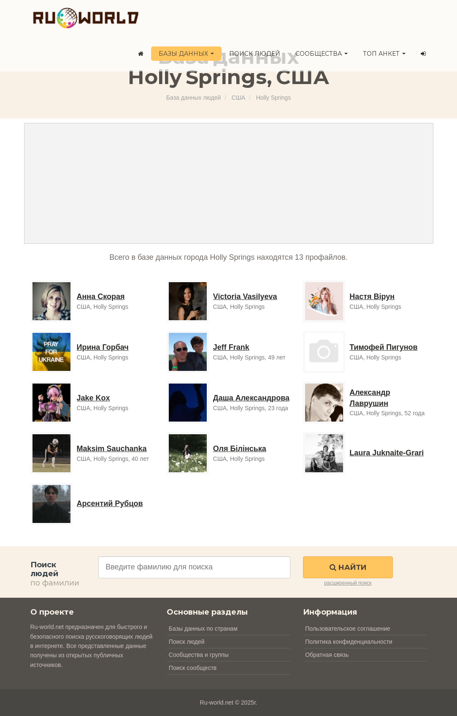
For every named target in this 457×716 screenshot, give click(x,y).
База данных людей (193, 97)
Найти (348, 567)
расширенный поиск (347, 583)
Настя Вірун (372, 296)
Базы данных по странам (203, 628)
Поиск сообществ (192, 667)
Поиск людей (254, 53)
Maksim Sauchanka (112, 448)
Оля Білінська (239, 448)
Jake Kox (93, 398)
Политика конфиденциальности (348, 641)
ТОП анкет (384, 53)
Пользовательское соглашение (347, 628)
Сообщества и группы (199, 654)
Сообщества (321, 53)
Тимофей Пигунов (383, 347)
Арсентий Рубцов (110, 503)
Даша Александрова (251, 398)
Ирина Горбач (103, 347)
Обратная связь (327, 654)
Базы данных (186, 53)
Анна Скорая (101, 296)
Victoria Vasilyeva (245, 296)
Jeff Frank (231, 347)
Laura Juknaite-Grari (386, 453)
